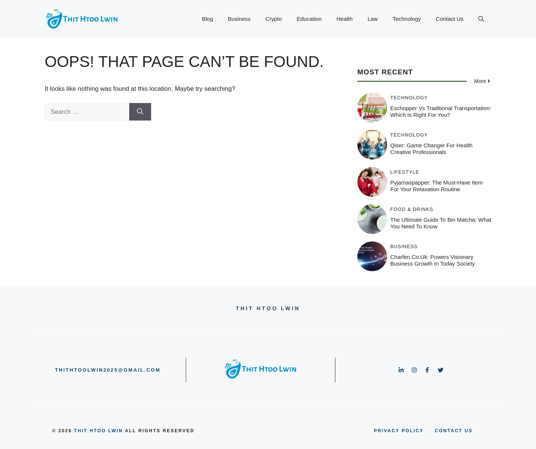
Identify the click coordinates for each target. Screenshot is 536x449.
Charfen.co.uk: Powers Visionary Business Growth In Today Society (432, 260)
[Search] (140, 112)
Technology (407, 19)
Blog (207, 19)
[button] (481, 19)
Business (239, 19)
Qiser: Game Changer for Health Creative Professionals (431, 148)
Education (309, 19)
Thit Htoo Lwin (98, 430)
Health (344, 19)
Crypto (273, 19)
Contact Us (449, 19)
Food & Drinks (412, 209)
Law (372, 19)
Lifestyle (404, 172)
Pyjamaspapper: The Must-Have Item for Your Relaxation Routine (436, 185)
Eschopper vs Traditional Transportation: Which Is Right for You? (440, 111)
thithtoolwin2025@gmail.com (108, 370)
